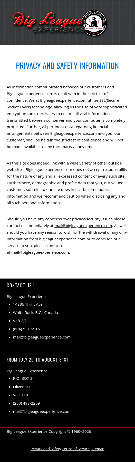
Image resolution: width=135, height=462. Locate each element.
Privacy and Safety (46, 448)
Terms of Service (76, 448)
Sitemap (97, 448)
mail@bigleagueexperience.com (83, 225)
